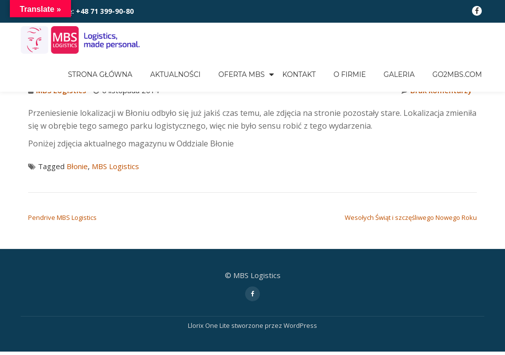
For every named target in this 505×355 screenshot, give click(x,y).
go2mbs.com (457, 74)
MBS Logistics (115, 166)
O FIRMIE (349, 74)
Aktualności (175, 74)
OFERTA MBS (241, 74)
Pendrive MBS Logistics (62, 217)
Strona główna (100, 74)
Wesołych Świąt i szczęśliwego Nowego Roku (411, 217)
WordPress (300, 325)
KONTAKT (299, 74)
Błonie (77, 166)
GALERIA (399, 74)
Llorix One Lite (209, 325)
